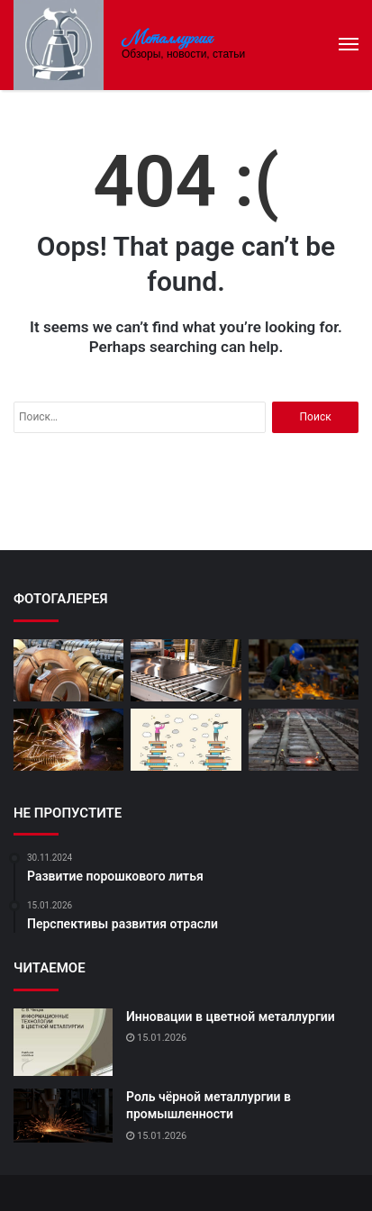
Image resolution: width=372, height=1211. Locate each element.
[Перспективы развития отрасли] (185, 740)
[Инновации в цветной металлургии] (63, 1042)
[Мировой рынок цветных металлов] (303, 740)
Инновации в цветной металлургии (230, 1016)
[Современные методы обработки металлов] (68, 740)
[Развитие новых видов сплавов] (68, 670)
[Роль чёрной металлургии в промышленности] (63, 1116)
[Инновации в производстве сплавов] (185, 670)
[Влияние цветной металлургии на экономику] (303, 669)
